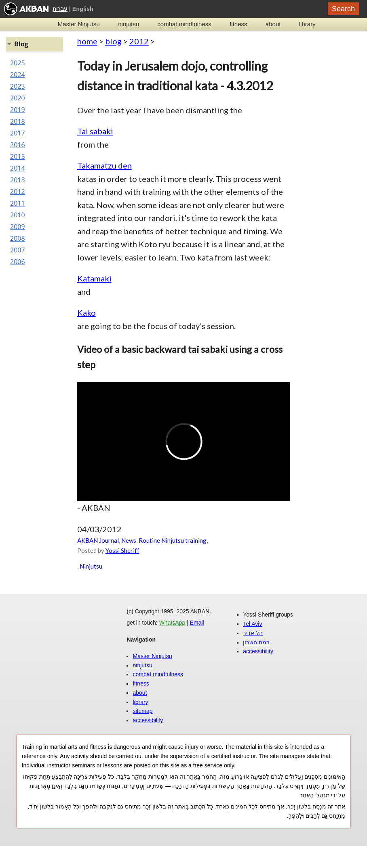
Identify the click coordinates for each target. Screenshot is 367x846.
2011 (17, 203)
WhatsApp (172, 622)
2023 (17, 86)
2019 (17, 109)
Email (197, 622)
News (128, 540)
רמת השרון (256, 642)
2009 (17, 226)
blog (113, 41)
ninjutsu (128, 24)
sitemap (142, 711)
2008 (17, 238)
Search (343, 9)
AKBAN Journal (98, 540)
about (273, 24)
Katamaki (94, 278)
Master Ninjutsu (79, 24)
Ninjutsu (91, 566)
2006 (17, 261)
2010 (17, 214)
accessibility (148, 720)
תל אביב (253, 633)
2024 (17, 74)
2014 (17, 168)
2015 (17, 156)
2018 (17, 121)
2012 (139, 41)
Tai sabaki (95, 131)
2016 (17, 144)
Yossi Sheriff (122, 550)
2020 (17, 98)
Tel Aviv (252, 624)
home (87, 41)
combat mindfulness (184, 24)
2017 (17, 133)
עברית (60, 9)
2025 (17, 62)
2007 (17, 250)
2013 (17, 179)
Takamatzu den (104, 165)
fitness (238, 24)
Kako (86, 312)
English (82, 9)
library (307, 24)
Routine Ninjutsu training (173, 540)
